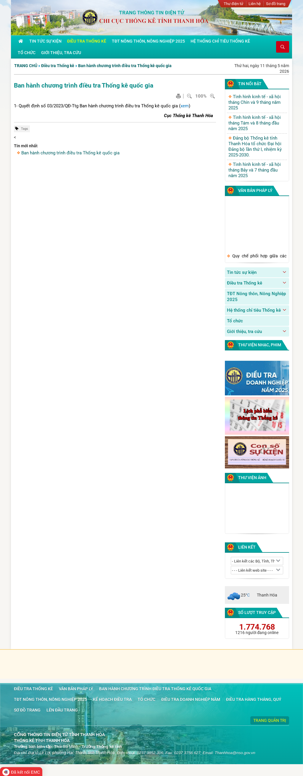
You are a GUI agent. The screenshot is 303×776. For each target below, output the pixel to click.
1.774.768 (257, 627)
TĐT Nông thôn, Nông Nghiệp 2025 (256, 296)
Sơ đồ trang (275, 3)
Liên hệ (255, 3)
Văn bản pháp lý (255, 190)
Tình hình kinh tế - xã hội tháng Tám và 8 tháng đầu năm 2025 (254, 123)
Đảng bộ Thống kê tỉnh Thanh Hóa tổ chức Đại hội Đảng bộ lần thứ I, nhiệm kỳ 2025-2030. (255, 146)
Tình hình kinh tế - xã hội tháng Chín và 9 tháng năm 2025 (254, 102)
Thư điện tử (233, 3)
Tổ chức (235, 321)
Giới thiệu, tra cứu (244, 331)
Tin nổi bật (250, 83)
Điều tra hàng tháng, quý (253, 699)
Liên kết (247, 547)
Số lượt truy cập (257, 612)
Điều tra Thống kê (57, 65)
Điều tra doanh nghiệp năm (190, 699)
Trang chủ (25, 65)
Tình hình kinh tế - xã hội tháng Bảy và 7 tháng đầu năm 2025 (254, 170)
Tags (24, 129)
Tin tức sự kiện (242, 272)
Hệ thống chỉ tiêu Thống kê (254, 310)
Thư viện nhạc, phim (259, 344)
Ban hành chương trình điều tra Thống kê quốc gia (125, 65)
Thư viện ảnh (252, 477)
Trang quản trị (269, 720)
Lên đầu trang (62, 710)
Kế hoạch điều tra (112, 699)
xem (184, 106)
